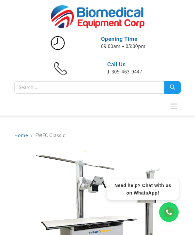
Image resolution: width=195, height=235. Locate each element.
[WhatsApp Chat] (169, 212)
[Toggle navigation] (174, 106)
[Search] (172, 87)
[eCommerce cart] (157, 105)
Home (21, 135)
